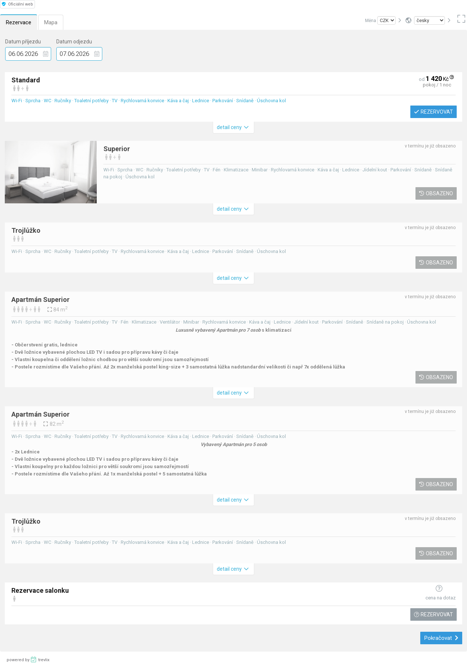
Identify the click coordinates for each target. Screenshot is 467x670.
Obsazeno (436, 193)
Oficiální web (17, 4)
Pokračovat (441, 638)
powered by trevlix (28, 659)
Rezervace (18, 22)
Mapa (50, 22)
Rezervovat (433, 112)
